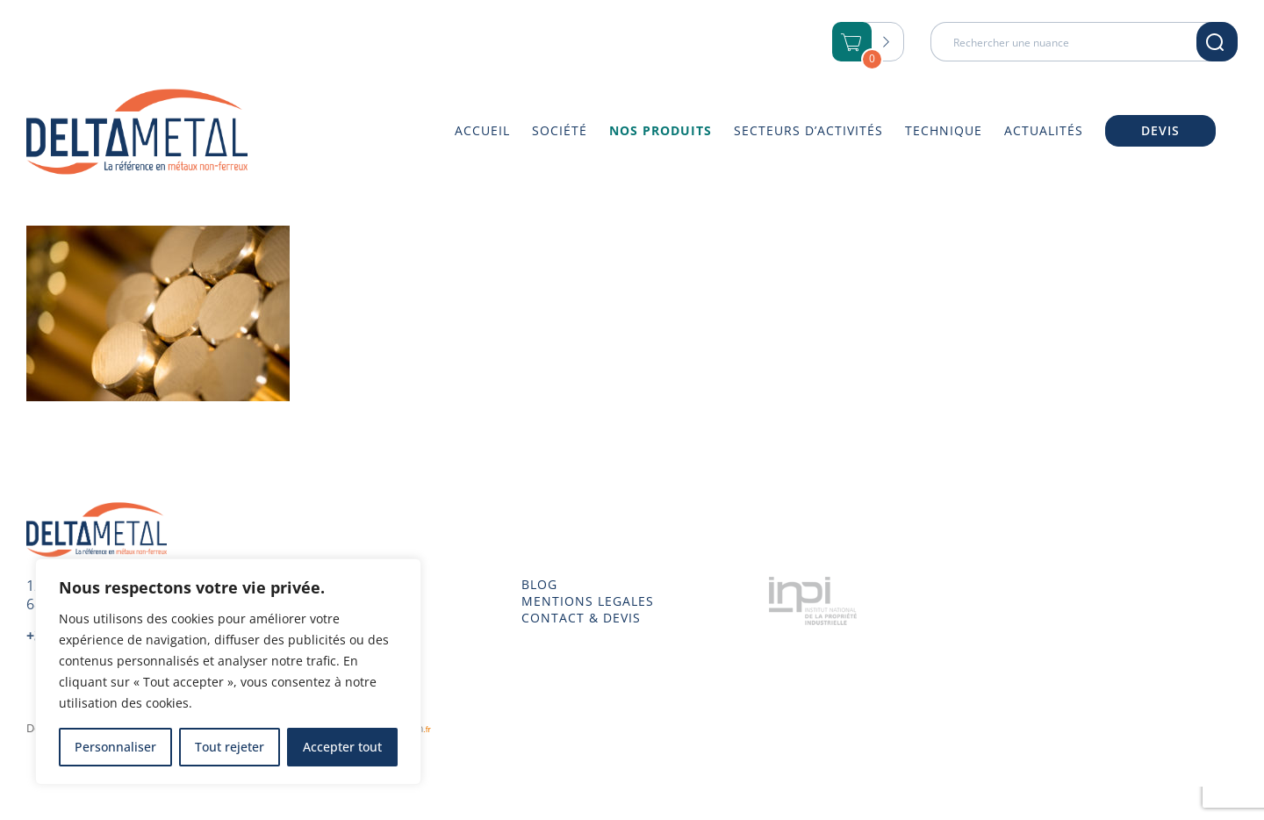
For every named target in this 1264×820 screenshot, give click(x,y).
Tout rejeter (229, 746)
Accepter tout (342, 746)
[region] (228, 671)
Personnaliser (115, 746)
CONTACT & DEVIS (581, 618)
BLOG (539, 585)
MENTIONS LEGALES (587, 601)
